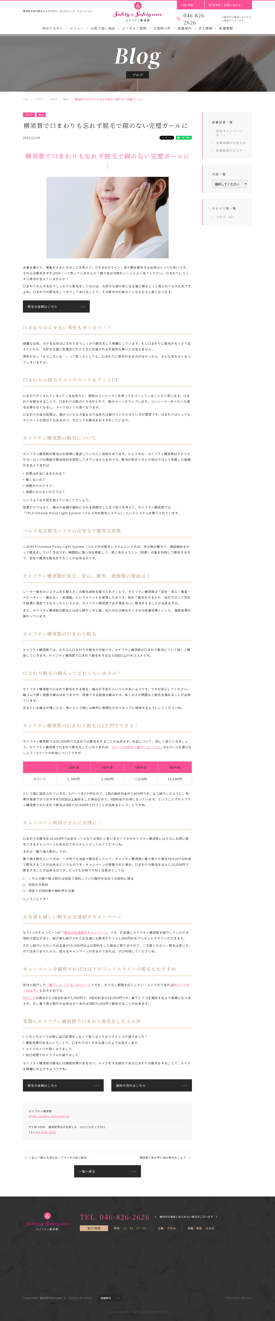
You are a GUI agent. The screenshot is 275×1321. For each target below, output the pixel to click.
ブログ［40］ (226, 217)
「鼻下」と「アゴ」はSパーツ (68, 984)
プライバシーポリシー (238, 1298)
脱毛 (41, 114)
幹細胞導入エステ (229, 150)
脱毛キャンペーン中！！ (229, 133)
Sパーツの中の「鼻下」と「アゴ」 (137, 747)
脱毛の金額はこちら (42, 306)
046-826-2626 (45, 1132)
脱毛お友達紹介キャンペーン (85, 932)
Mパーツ (29, 997)
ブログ (29, 114)
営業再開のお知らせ (231, 143)
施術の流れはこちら (131, 1085)
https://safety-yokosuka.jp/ (49, 1116)
